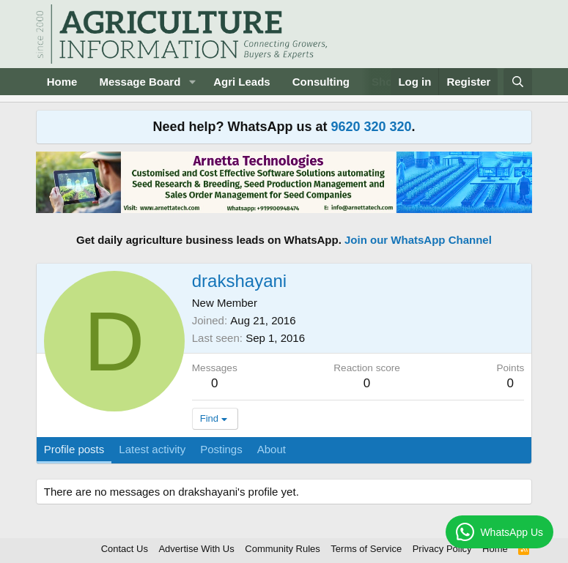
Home (62, 81)
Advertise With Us (196, 548)
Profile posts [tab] (74, 449)
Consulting (321, 81)
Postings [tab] (221, 449)
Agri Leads (241, 81)
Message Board (139, 81)
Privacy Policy (442, 548)
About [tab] (271, 449)
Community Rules (282, 548)
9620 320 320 (371, 126)
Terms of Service (366, 548)
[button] (192, 81)
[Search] (518, 81)
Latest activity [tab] (152, 449)
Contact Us (124, 548)
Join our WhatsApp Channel (418, 240)
